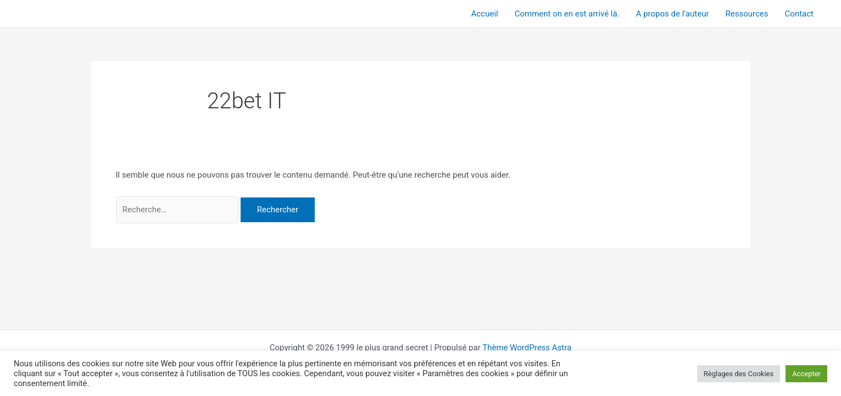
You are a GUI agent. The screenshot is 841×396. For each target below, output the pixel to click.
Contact (799, 14)
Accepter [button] (806, 374)
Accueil (484, 14)
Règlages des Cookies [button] (738, 374)
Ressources (747, 14)
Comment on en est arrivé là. (567, 14)
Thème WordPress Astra (526, 348)
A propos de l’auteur (672, 14)
